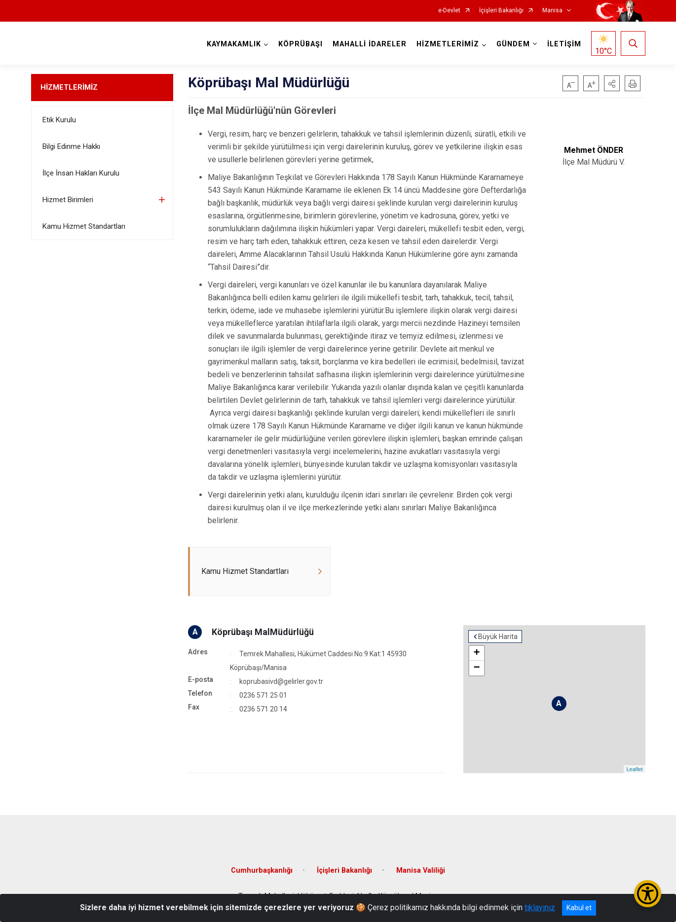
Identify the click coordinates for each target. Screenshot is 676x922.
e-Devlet (449, 10)
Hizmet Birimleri (67, 199)
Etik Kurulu (59, 119)
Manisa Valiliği (420, 870)
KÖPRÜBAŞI (300, 44)
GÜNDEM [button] (513, 44)
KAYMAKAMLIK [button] (234, 44)
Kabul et (579, 908)
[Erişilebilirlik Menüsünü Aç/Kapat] (647, 893)
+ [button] (477, 653)
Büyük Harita (498, 636)
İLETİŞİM (564, 44)
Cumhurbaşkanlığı (262, 870)
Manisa (552, 10)
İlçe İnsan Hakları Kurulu (80, 173)
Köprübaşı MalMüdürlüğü (263, 632)
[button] (612, 83)
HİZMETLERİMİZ (69, 87)
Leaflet (634, 769)
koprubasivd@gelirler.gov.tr (281, 681)
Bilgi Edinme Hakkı (71, 146)
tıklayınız (540, 907)
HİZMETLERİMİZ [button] (447, 44)
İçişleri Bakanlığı (501, 10)
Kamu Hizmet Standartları (83, 226)
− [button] (477, 668)
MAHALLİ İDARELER (370, 44)
